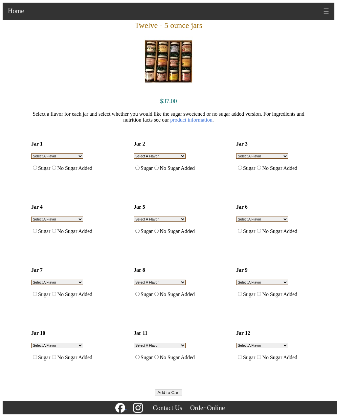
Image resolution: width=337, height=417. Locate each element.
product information (191, 120)
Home (16, 10)
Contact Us (167, 407)
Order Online (207, 407)
